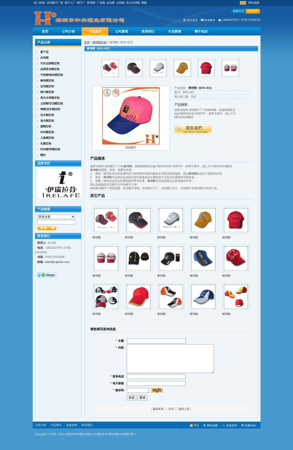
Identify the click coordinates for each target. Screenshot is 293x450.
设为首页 (192, 20)
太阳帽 (120, 2)
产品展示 (95, 31)
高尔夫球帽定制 (50, 97)
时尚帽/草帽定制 (50, 149)
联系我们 (148, 31)
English (252, 11)
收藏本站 (250, 431)
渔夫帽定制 (47, 120)
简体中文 (238, 11)
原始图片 (130, 147)
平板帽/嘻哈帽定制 (51, 74)
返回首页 (158, 414)
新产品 (44, 52)
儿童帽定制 (47, 137)
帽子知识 (201, 31)
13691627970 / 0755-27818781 (241, 20)
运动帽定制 (47, 86)
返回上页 (184, 414)
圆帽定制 (45, 126)
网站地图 (253, 2)
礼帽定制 (45, 143)
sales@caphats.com (57, 262)
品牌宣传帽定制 (50, 69)
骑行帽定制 (47, 92)
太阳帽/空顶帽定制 (51, 103)
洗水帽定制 (47, 115)
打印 (171, 414)
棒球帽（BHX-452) (200, 88)
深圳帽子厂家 (55, 2)
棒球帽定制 (99, 42)
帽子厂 (81, 2)
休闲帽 (44, 57)
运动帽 (110, 2)
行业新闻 (174, 31)
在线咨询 (71, 430)
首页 (45, 31)
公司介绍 (68, 31)
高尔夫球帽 (133, 2)
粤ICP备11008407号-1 (122, 439)
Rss (196, 430)
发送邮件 (209, 20)
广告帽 (101, 2)
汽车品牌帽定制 (50, 63)
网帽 (144, 2)
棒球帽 (91, 2)
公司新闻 (121, 31)
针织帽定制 (47, 132)
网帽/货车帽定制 (50, 109)
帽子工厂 (70, 2)
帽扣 (43, 155)
